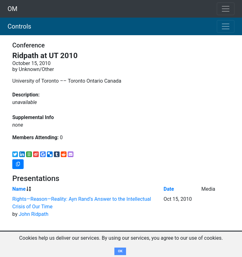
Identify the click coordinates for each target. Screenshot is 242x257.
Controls (19, 26)
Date (169, 189)
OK (120, 251)
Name (19, 189)
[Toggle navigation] (225, 26)
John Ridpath (33, 214)
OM (12, 9)
